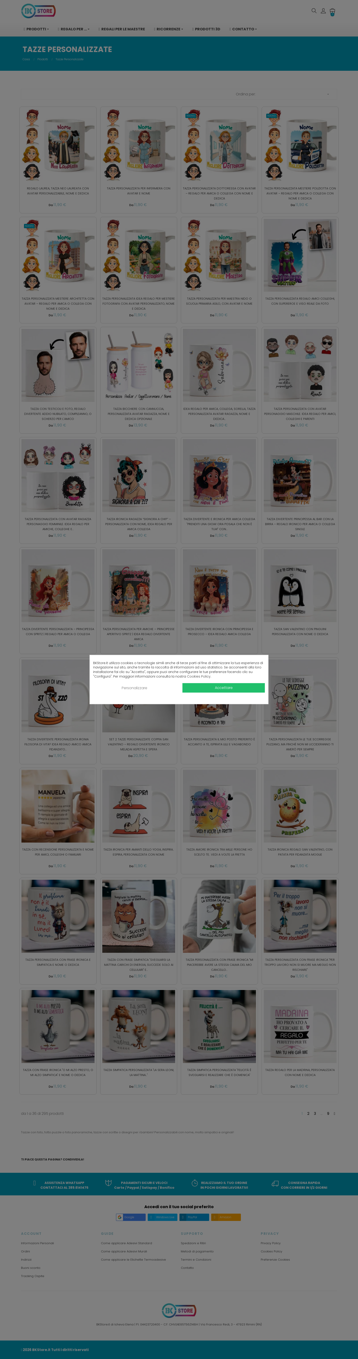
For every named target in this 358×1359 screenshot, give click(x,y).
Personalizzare (134, 688)
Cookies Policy (199, 676)
